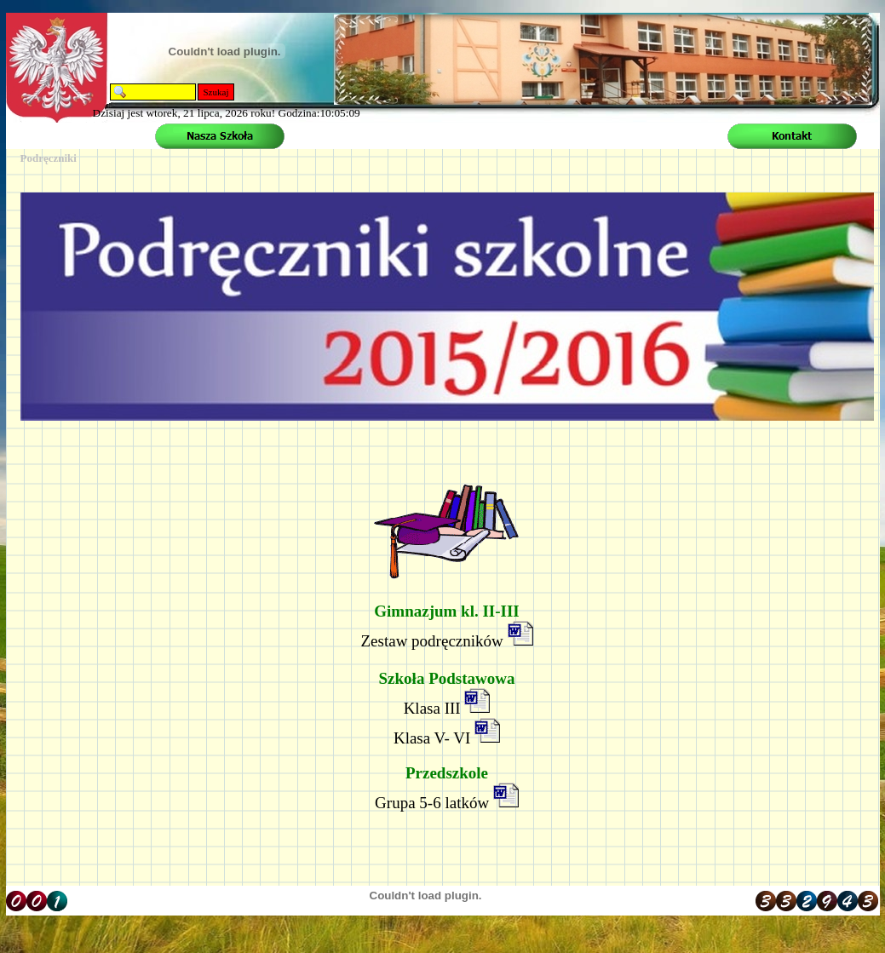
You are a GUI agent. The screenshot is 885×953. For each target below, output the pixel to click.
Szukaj (216, 92)
